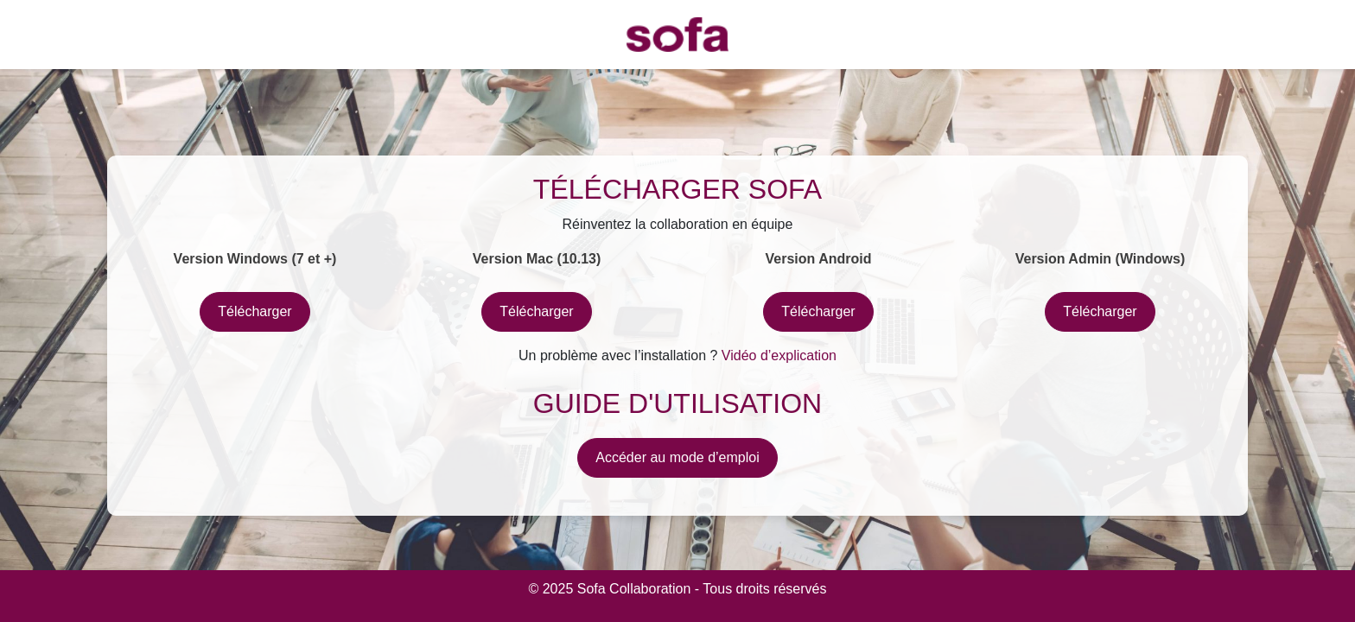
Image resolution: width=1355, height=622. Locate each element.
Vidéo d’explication (779, 355)
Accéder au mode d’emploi (677, 457)
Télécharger (254, 311)
